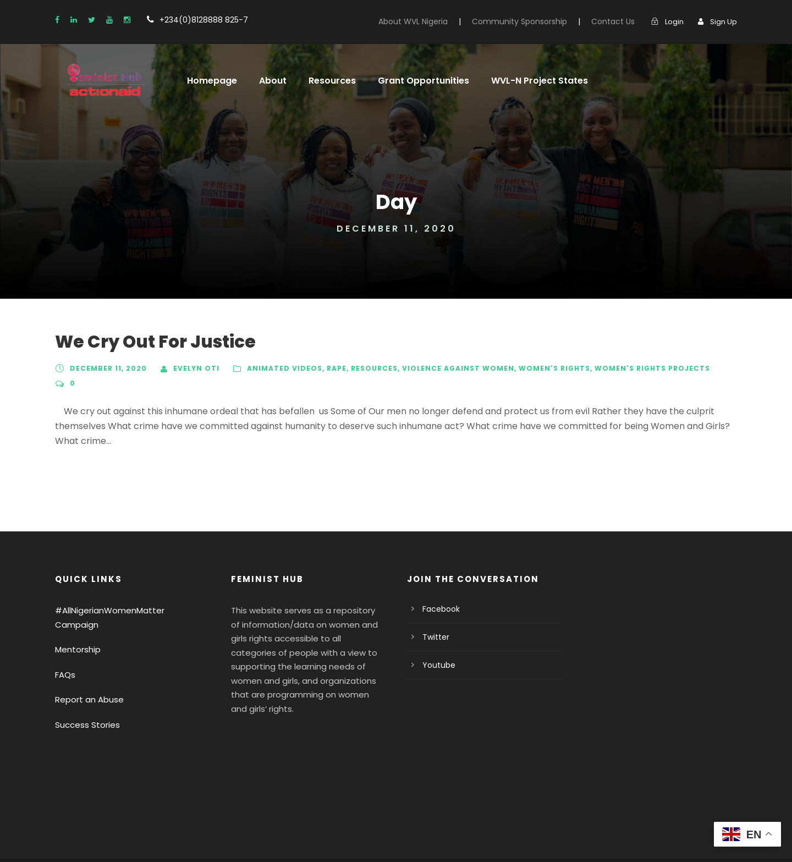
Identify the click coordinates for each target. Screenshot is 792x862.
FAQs (65, 630)
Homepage (209, 80)
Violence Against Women (446, 368)
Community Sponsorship (534, 21)
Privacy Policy (80, 838)
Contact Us (618, 21)
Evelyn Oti (193, 368)
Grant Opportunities (410, 80)
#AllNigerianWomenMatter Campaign (123, 580)
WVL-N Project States (519, 80)
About (266, 80)
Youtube (436, 635)
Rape (327, 368)
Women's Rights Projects (629, 368)
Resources (323, 80)
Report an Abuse (86, 656)
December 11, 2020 (107, 368)
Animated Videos (277, 368)
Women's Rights (536, 368)
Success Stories (84, 680)
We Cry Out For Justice (149, 342)
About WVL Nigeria (435, 21)
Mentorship (75, 606)
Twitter (433, 607)
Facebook (439, 579)
